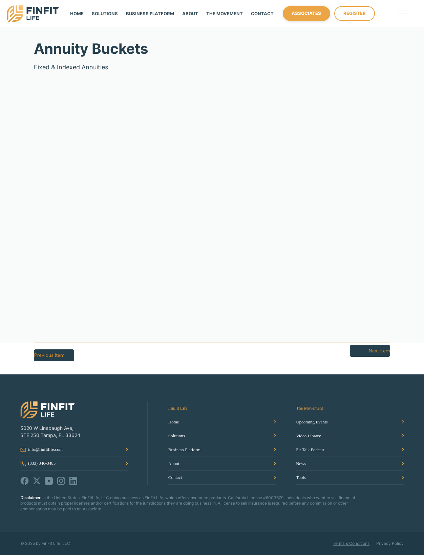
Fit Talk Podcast (310, 449)
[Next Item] (370, 351)
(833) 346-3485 (42, 463)
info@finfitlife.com (45, 449)
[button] (224, 13)
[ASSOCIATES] (306, 13)
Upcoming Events (312, 421)
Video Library (308, 435)
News (301, 463)
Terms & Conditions (351, 543)
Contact (175, 477)
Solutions (176, 435)
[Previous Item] (54, 355)
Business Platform (184, 449)
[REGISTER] (354, 13)
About (173, 463)
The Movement (309, 408)
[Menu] (403, 13)
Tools (301, 477)
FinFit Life (178, 408)
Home (173, 421)
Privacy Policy (390, 543)
